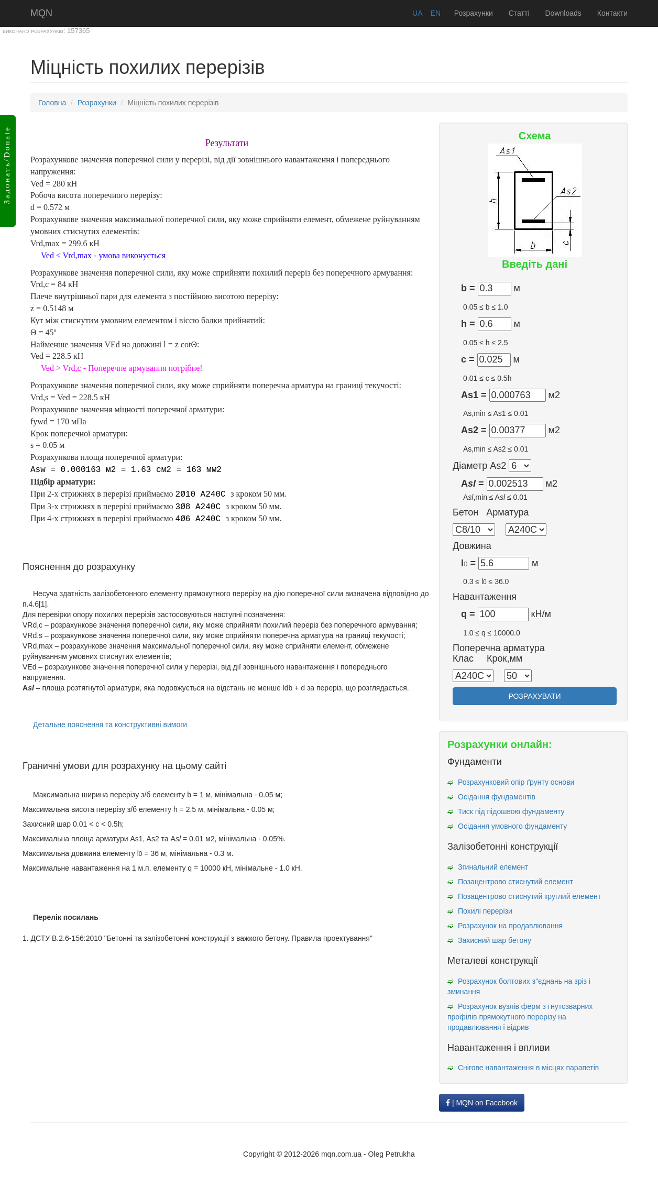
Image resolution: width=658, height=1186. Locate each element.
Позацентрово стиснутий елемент (515, 881)
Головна (52, 102)
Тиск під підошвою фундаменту (511, 811)
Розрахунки (473, 13)
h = (468, 324)
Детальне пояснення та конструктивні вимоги (110, 724)
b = (468, 288)
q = (468, 614)
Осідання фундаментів (496, 797)
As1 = (474, 395)
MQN (41, 13)
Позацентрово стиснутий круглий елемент (529, 896)
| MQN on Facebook (482, 1103)
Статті (519, 13)
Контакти (612, 13)
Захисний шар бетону (494, 940)
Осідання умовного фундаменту (512, 826)
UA (417, 13)
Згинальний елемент (493, 867)
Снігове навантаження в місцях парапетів (528, 1067)
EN (436, 13)
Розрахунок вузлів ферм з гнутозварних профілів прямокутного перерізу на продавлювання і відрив (520, 1016)
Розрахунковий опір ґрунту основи (516, 782)
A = (472, 484)
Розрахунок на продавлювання (510, 925)
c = (468, 360)
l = (468, 563)
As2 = (474, 430)
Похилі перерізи (485, 911)
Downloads (563, 13)
